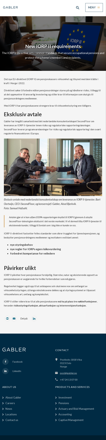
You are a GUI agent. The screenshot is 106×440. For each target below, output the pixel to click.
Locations (11, 414)
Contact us (11, 420)
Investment (65, 397)
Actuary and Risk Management (76, 408)
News (8, 408)
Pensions (63, 403)
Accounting (65, 414)
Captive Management (71, 420)
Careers (10, 403)
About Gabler (13, 397)
